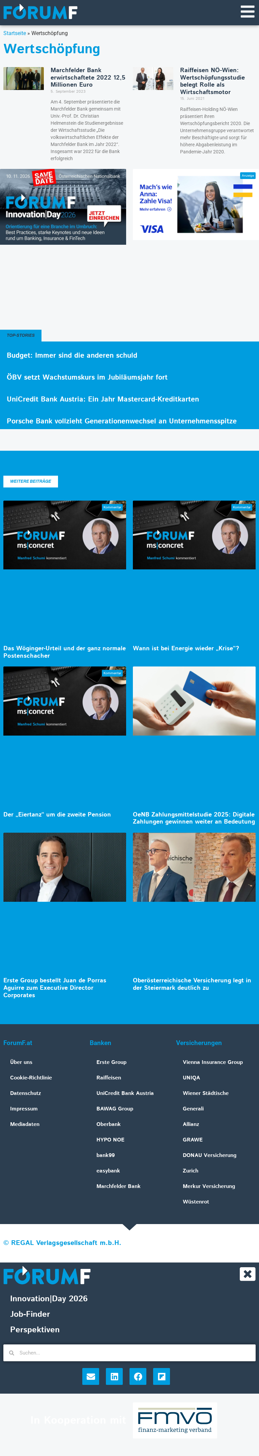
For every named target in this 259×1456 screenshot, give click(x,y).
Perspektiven (35, 1331)
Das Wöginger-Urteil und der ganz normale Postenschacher (64, 653)
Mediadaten (24, 1125)
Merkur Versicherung (209, 1187)
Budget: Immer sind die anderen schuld (72, 356)
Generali (193, 1109)
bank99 (105, 1156)
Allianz (191, 1125)
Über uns (21, 1063)
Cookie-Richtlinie (31, 1078)
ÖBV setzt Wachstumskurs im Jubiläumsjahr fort (87, 378)
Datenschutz (25, 1094)
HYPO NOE (110, 1141)
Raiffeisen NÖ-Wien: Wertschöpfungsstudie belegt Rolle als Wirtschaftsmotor (212, 82)
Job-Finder (30, 1315)
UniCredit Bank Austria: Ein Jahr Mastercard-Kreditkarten (103, 400)
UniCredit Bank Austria (125, 1094)
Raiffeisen (108, 1078)
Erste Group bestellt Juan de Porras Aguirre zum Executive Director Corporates (54, 988)
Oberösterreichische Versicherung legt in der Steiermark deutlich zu (192, 985)
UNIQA (191, 1078)
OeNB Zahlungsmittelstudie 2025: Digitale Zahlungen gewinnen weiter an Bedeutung (194, 819)
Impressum (24, 1109)
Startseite (14, 34)
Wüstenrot (196, 1203)
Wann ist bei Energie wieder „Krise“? (186, 649)
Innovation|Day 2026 (49, 1300)
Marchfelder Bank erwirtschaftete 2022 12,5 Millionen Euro (88, 78)
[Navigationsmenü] (247, 11)
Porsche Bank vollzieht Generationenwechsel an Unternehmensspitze (122, 422)
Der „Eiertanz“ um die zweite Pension (57, 815)
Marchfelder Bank (118, 1187)
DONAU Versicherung (209, 1156)
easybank (108, 1172)
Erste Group (111, 1063)
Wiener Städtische (206, 1094)
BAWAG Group (114, 1109)
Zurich (190, 1172)
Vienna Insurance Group (213, 1063)
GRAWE (193, 1141)
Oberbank (108, 1125)
